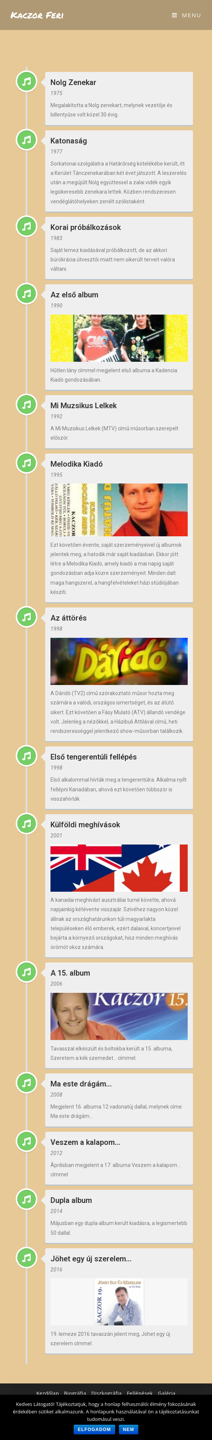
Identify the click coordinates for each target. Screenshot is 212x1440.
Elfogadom (94, 1429)
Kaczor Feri (37, 14)
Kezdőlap (47, 1393)
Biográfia (75, 1393)
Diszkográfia (106, 1393)
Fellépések (140, 1393)
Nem (128, 1429)
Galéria (166, 1393)
